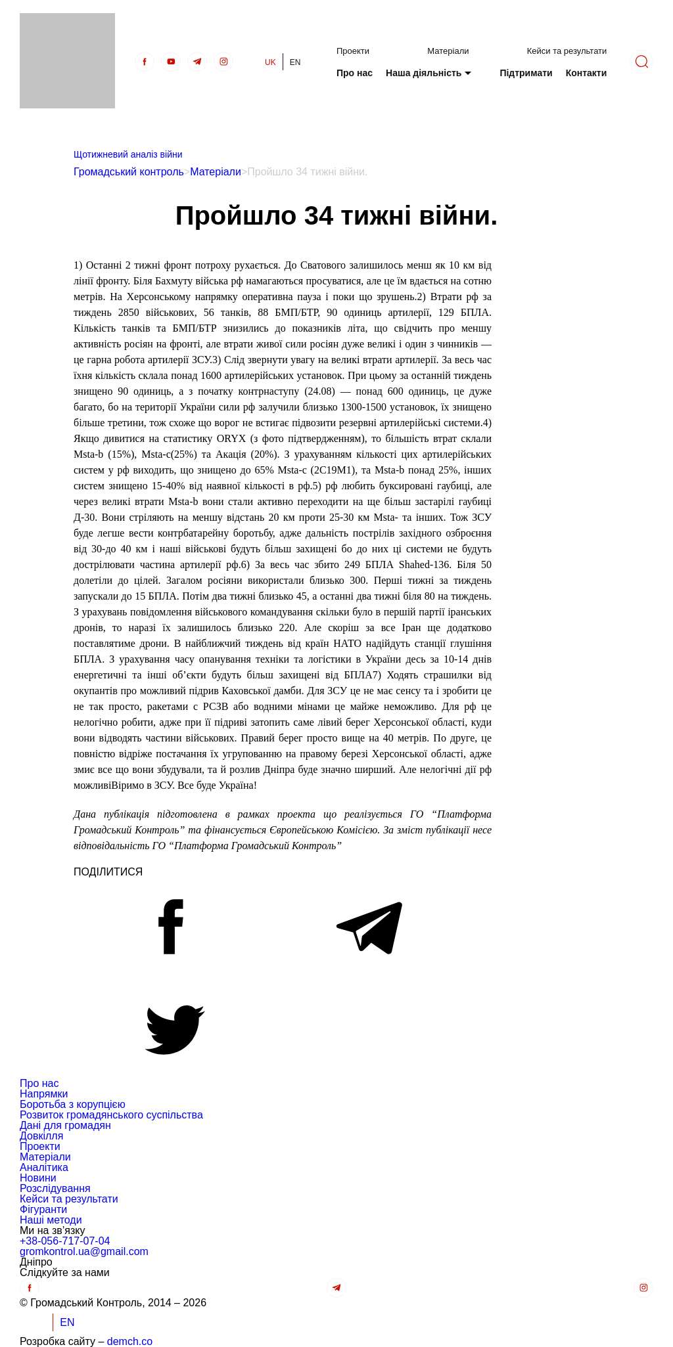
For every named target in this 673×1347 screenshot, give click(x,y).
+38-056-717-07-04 (65, 1241)
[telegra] (197, 62)
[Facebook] (144, 62)
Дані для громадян (65, 1125)
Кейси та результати (567, 51)
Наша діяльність (423, 73)
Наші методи (51, 1220)
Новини (38, 1177)
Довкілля (41, 1135)
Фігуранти (43, 1209)
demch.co (129, 1341)
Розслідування (55, 1188)
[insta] (223, 62)
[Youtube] (171, 62)
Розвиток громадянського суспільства (111, 1114)
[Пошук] (641, 62)
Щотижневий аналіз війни (128, 154)
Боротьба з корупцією (73, 1104)
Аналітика (44, 1167)
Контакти (586, 73)
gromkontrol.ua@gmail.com (84, 1251)
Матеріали (448, 51)
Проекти (352, 51)
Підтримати (525, 73)
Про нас (354, 73)
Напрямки (44, 1093)
